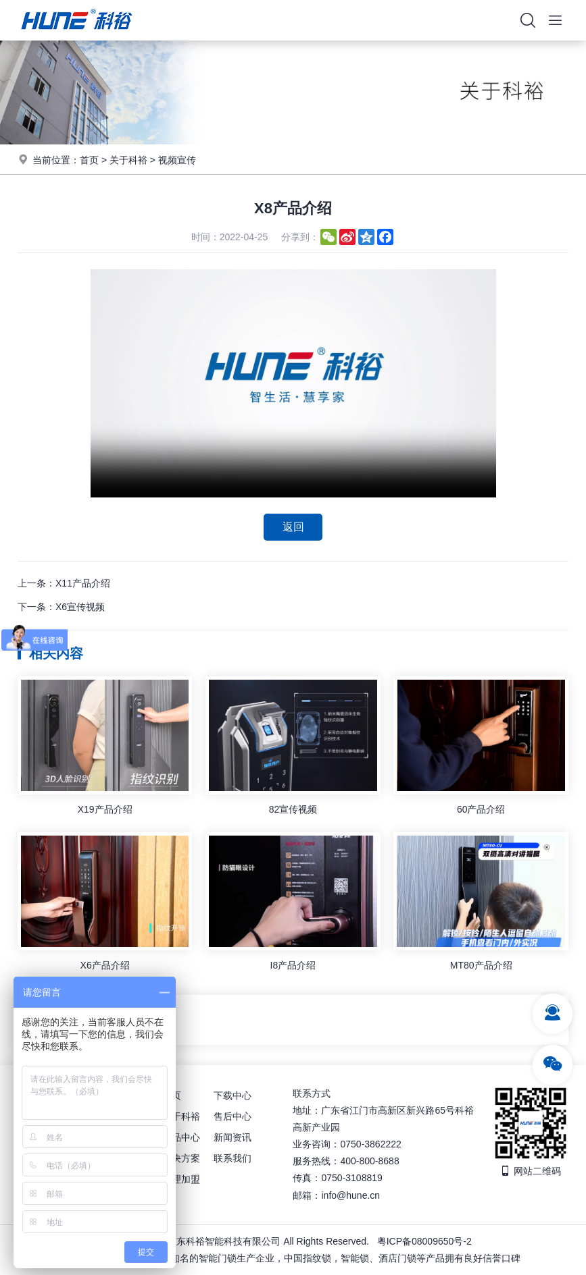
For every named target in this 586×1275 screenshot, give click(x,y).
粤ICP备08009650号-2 (424, 1241)
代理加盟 (181, 1179)
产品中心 (181, 1137)
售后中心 (232, 1115)
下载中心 (232, 1094)
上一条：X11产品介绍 (64, 583)
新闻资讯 (232, 1137)
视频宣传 (177, 160)
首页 (89, 160)
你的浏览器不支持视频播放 (293, 383)
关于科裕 (128, 160)
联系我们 (232, 1158)
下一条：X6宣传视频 (61, 607)
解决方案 (181, 1158)
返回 (293, 527)
